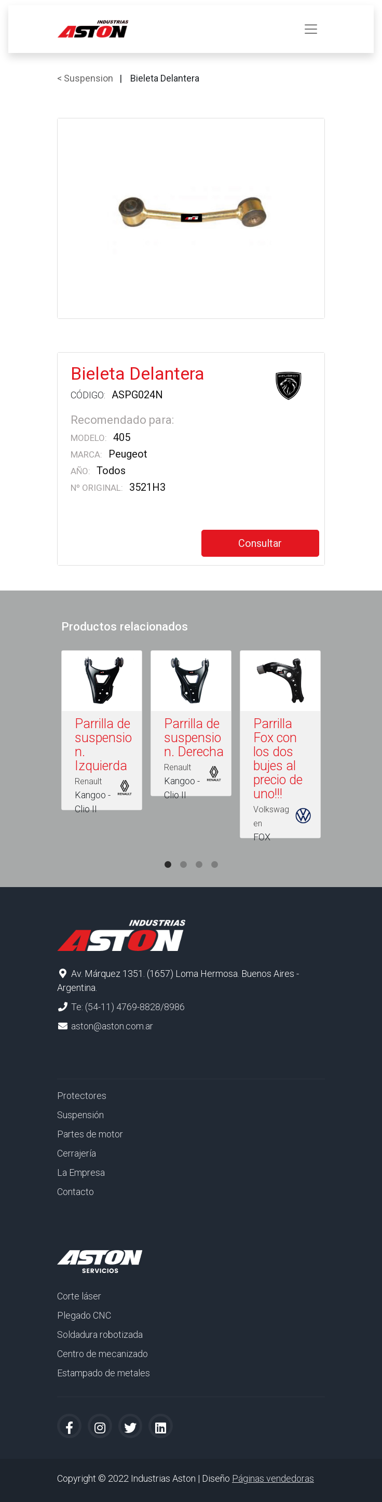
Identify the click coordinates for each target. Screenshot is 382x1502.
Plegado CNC (84, 1315)
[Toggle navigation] (311, 29)
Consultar (260, 543)
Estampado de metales (103, 1372)
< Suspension (85, 78)
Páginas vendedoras (273, 1478)
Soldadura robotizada (100, 1334)
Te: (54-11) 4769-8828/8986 (128, 1006)
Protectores (81, 1095)
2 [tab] (183, 854)
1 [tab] (167, 854)
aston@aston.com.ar (112, 1026)
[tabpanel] (101, 732)
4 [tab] (214, 854)
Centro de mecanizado (102, 1353)
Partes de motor (90, 1134)
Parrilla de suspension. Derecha (194, 737)
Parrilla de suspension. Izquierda (103, 744)
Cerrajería (76, 1153)
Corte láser (79, 1296)
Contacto (75, 1191)
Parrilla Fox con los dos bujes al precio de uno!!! (278, 758)
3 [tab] (199, 854)
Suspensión (80, 1114)
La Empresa (81, 1172)
